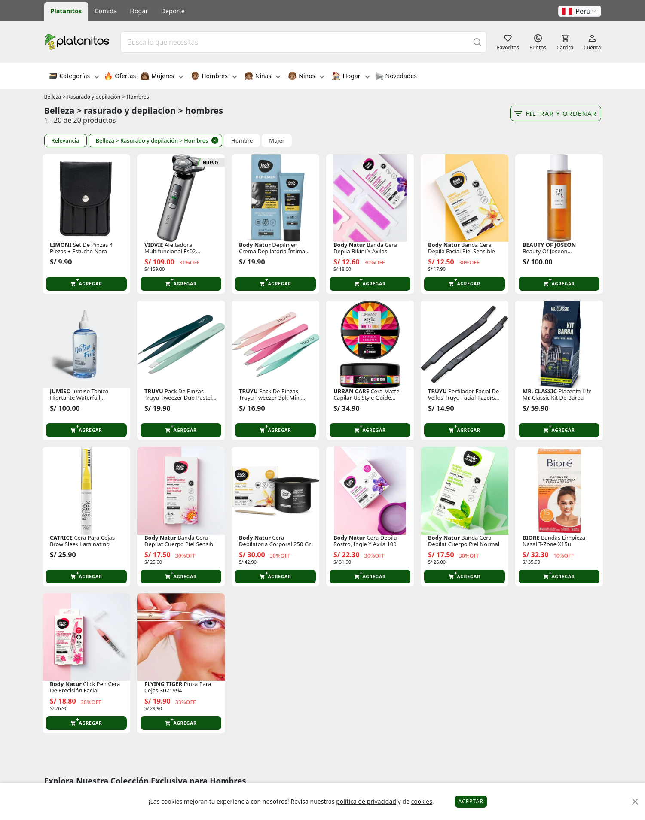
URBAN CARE (351, 391)
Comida (106, 11)
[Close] (635, 801)
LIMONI (61, 245)
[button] (579, 11)
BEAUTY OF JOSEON (549, 245)
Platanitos (66, 11)
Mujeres (162, 77)
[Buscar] (477, 41)
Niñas (263, 77)
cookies (421, 801)
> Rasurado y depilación (91, 96)
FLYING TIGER (163, 684)
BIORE (531, 538)
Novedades (396, 77)
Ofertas (120, 77)
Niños (306, 77)
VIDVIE (153, 245)
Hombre (242, 140)
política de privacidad (366, 801)
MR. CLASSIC (540, 391)
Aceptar (471, 801)
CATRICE (61, 538)
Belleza (52, 96)
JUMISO (60, 391)
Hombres (214, 77)
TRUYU (153, 391)
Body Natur (255, 245)
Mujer (276, 140)
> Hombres (135, 96)
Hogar (139, 11)
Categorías (74, 77)
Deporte (173, 11)
